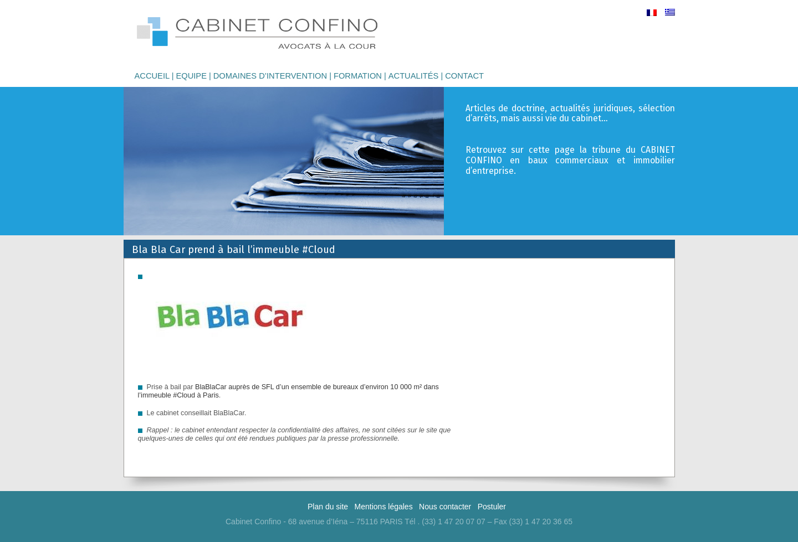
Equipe (191, 75)
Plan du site (328, 506)
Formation (358, 75)
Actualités (413, 75)
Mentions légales (384, 506)
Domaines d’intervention (270, 75)
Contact (464, 75)
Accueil (152, 75)
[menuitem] (651, 12)
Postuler (492, 506)
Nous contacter (445, 506)
